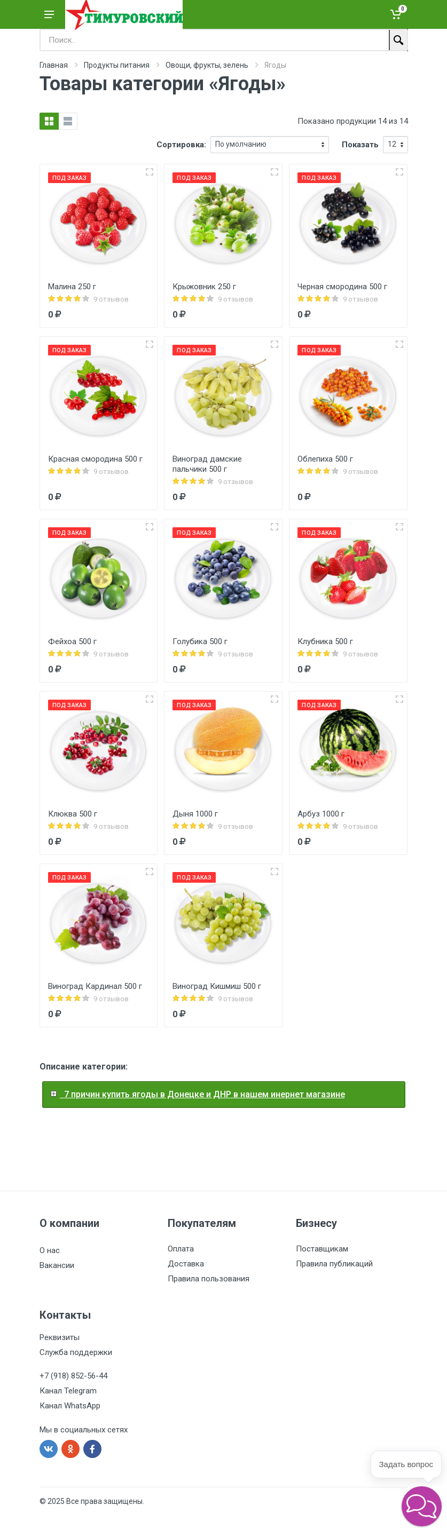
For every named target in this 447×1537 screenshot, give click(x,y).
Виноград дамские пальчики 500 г (207, 464)
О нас (50, 1250)
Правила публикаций (334, 1264)
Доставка (186, 1264)
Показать (360, 144)
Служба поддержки (76, 1352)
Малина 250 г (72, 286)
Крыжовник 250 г (204, 286)
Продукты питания (117, 65)
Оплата (181, 1249)
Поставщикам (322, 1249)
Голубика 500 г (200, 641)
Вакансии (57, 1265)
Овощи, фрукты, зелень (207, 65)
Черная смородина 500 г (342, 286)
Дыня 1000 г (195, 814)
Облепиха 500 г (325, 459)
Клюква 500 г (72, 814)
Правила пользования (208, 1279)
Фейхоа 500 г (72, 641)
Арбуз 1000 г (320, 814)
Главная (54, 65)
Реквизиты (60, 1337)
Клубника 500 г (325, 641)
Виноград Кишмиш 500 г (216, 986)
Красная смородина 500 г (95, 459)
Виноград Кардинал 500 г (95, 986)
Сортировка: (181, 144)
